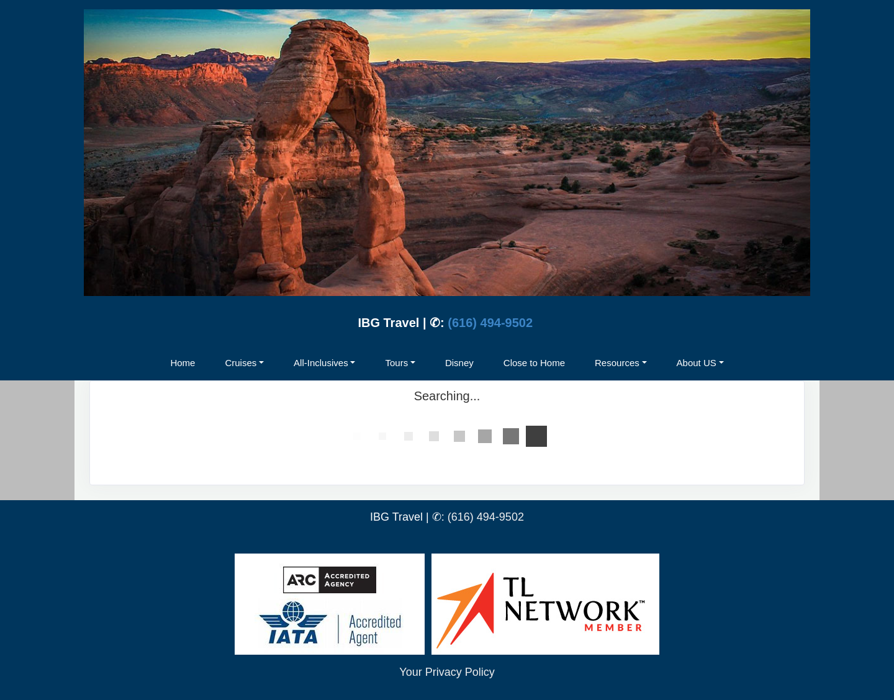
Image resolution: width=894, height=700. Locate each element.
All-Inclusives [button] (321, 362)
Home (182, 362)
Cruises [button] (240, 362)
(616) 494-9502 (490, 323)
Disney (459, 362)
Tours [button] (396, 362)
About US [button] (696, 362)
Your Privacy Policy (446, 672)
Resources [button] (617, 362)
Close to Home (534, 362)
